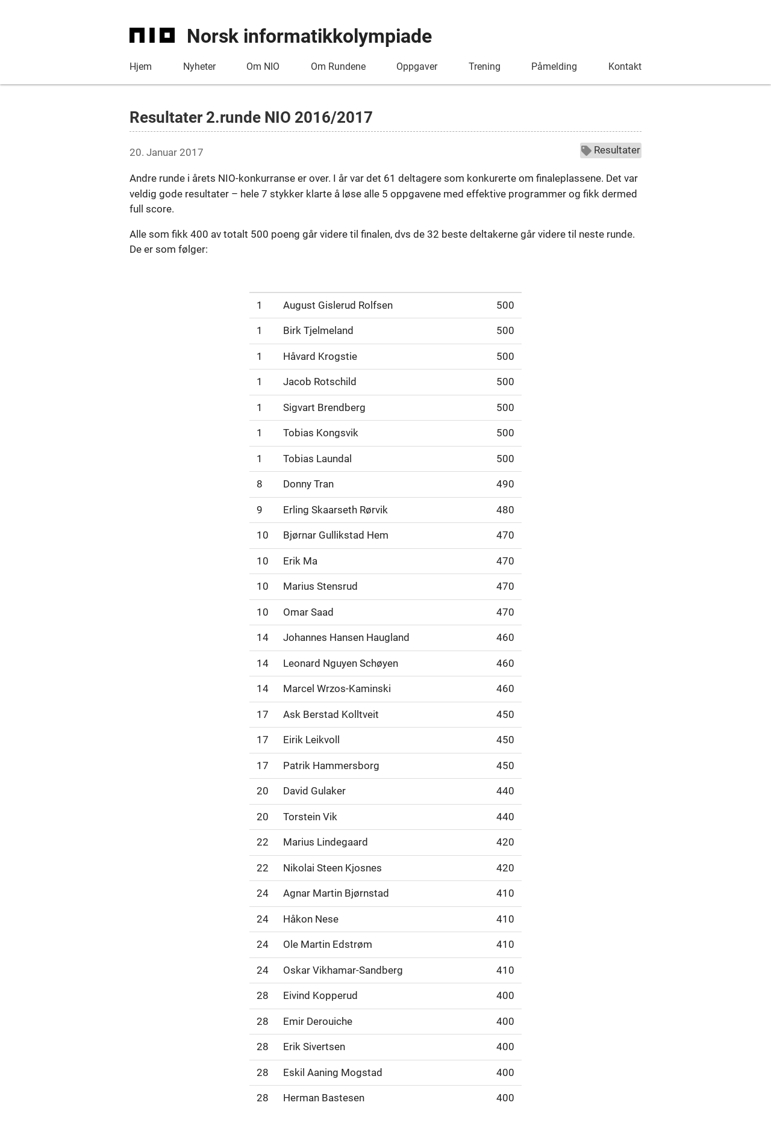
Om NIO (262, 66)
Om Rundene (338, 66)
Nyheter (199, 66)
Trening (485, 66)
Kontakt (624, 66)
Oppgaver (416, 66)
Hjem (141, 66)
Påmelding (554, 66)
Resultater (610, 150)
